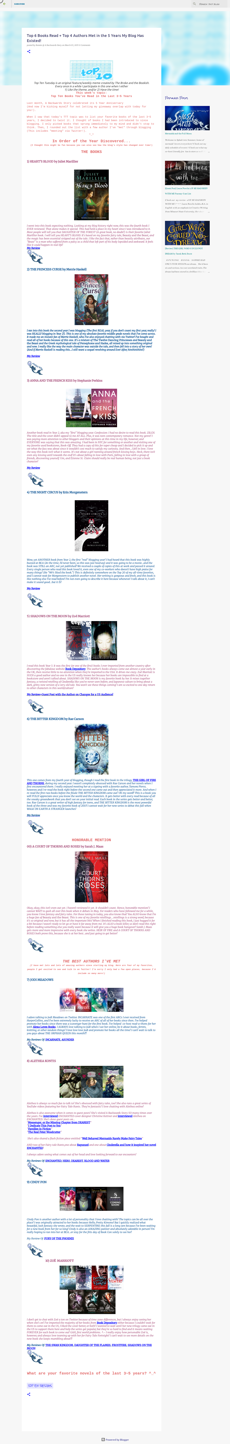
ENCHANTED (53, 1160)
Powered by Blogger (115, 1439)
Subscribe (19, 4)
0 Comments (84, 45)
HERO (66, 1160)
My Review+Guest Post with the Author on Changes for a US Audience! (70, 694)
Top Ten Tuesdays (40, 1385)
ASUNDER (67, 1039)
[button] (29, 52)
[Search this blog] (210, 4)
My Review (33, 248)
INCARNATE (52, 1039)
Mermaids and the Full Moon (178, 133)
